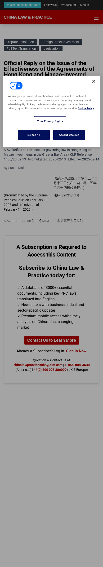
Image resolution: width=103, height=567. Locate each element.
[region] (51, 111)
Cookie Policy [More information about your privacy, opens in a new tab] (86, 108)
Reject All (33, 134)
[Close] (94, 81)
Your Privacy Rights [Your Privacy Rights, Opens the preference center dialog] (50, 121)
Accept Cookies (69, 134)
